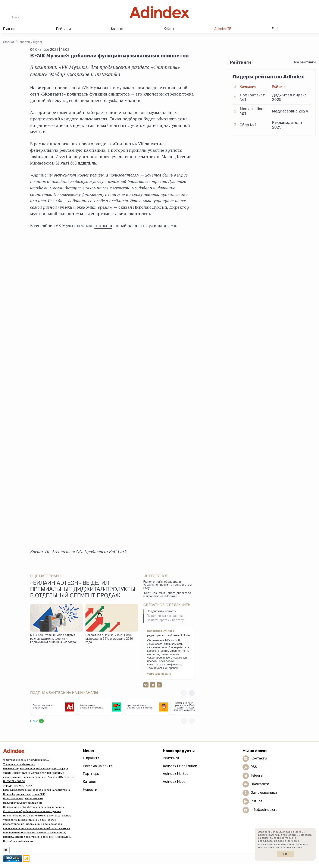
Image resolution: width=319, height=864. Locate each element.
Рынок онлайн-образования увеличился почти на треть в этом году (167, 585)
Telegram (258, 775)
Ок (285, 854)
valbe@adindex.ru (159, 674)
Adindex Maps (174, 782)
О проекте (91, 758)
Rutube (256, 801)
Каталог (89, 782)
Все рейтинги (304, 62)
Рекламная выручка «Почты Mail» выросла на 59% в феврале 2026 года (109, 639)
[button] (192, 693)
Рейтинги (171, 758)
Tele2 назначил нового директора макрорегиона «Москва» (167, 595)
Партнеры (91, 774)
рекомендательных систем (274, 847)
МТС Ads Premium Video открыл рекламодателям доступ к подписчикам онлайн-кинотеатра (53, 639)
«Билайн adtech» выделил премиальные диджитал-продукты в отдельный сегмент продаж (82, 590)
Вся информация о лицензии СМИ (24, 794)
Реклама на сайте (98, 766)
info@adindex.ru (264, 810)
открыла (103, 225)
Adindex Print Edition (180, 766)
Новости (24, 42)
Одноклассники (264, 793)
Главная (8, 42)
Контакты (259, 758)
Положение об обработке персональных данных (33, 807)
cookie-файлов (287, 840)
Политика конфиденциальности (23, 798)
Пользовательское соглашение (22, 802)
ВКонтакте (260, 784)
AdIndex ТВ (222, 29)
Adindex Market (175, 774)
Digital (37, 42)
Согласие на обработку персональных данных (32, 811)
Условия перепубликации (19, 764)
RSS (254, 767)
